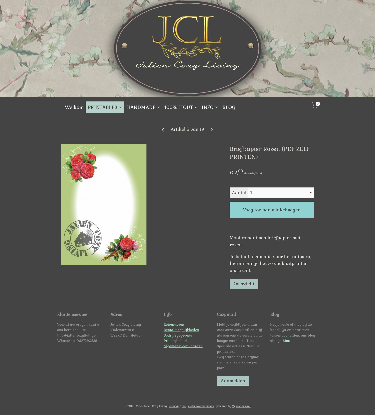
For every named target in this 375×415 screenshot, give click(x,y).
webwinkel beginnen (201, 406)
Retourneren (174, 324)
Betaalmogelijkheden (181, 330)
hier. (286, 340)
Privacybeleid (175, 340)
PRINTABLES (105, 107)
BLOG (229, 107)
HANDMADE (143, 107)
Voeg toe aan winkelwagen (272, 210)
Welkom (74, 107)
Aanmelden (233, 381)
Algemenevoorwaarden (183, 346)
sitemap (174, 406)
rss (184, 406)
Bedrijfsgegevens (178, 335)
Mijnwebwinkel (241, 406)
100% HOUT (181, 107)
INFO (210, 107)
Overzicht (244, 283)
